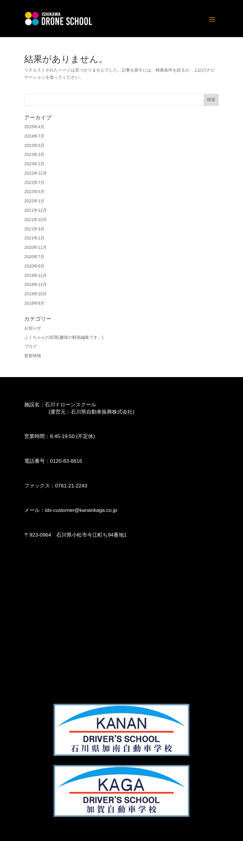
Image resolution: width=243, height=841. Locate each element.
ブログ (30, 346)
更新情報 (32, 355)
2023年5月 (34, 145)
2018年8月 (34, 303)
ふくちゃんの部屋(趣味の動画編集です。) (63, 337)
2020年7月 (34, 256)
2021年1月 (34, 238)
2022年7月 (34, 182)
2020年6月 (34, 266)
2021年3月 (34, 229)
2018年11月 (35, 284)
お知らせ (32, 327)
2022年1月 (34, 200)
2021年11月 (35, 210)
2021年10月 (35, 219)
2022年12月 (35, 173)
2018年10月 (35, 293)
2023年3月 (34, 154)
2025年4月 (34, 126)
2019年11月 (35, 275)
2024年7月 (34, 136)
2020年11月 (35, 247)
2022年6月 (34, 191)
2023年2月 (34, 163)
